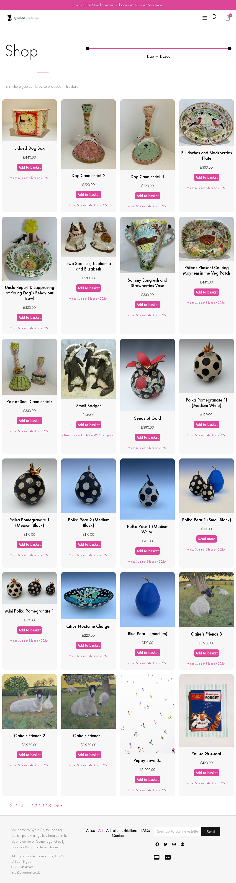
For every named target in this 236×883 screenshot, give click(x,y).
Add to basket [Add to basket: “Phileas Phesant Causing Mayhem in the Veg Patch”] (207, 292)
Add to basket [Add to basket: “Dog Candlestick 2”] (89, 195)
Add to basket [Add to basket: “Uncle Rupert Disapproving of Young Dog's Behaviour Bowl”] (30, 317)
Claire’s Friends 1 (88, 736)
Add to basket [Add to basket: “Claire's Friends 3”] (207, 653)
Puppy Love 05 (147, 760)
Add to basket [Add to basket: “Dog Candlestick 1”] (148, 196)
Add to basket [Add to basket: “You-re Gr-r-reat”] (207, 773)
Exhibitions (129, 830)
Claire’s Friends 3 (206, 634)
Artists (90, 830)
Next (58, 805)
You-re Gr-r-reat (206, 754)
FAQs (145, 830)
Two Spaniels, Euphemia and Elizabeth (88, 266)
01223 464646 (22, 867)
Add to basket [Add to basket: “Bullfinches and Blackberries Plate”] (207, 177)
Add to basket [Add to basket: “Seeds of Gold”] (148, 437)
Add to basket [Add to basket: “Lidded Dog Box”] (30, 167)
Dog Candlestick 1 (147, 177)
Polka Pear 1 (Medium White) (147, 529)
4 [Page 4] (22, 805)
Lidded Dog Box (29, 148)
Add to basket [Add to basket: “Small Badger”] (89, 425)
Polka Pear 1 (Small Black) (206, 520)
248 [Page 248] (41, 805)
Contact (118, 835)
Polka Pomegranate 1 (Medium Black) (29, 522)
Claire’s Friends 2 (29, 736)
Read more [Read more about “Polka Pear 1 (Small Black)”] (206, 539)
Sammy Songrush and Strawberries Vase (147, 282)
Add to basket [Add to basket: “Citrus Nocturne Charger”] (89, 645)
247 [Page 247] (34, 805)
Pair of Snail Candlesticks (29, 401)
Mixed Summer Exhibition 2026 (29, 178)
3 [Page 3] (16, 805)
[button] (205, 18)
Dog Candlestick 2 (88, 175)
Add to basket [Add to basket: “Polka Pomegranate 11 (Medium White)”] (207, 424)
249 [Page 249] (48, 805)
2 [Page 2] (11, 805)
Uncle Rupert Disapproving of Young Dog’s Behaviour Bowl (29, 292)
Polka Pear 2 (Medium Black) (88, 522)
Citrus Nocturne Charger (88, 626)
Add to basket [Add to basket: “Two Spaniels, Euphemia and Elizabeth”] (89, 288)
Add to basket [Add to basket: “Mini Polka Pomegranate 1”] (30, 630)
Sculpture (107, 435)
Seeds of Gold (147, 418)
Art (100, 830)
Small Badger (88, 406)
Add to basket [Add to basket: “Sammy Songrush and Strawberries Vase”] (148, 305)
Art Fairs (112, 830)
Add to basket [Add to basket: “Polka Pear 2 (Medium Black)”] (89, 544)
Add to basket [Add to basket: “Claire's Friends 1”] (89, 755)
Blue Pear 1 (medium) (147, 633)
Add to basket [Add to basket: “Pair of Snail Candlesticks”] (30, 421)
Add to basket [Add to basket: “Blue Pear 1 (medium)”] (148, 653)
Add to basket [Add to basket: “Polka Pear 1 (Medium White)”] (148, 551)
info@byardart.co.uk (25, 872)
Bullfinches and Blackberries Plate (206, 155)
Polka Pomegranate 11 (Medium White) (207, 402)
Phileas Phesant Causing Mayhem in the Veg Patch (206, 270)
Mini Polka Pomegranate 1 (29, 611)
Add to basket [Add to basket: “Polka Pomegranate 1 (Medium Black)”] (30, 544)
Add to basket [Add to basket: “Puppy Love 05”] (148, 779)
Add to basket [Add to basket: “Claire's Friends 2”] (30, 755)
